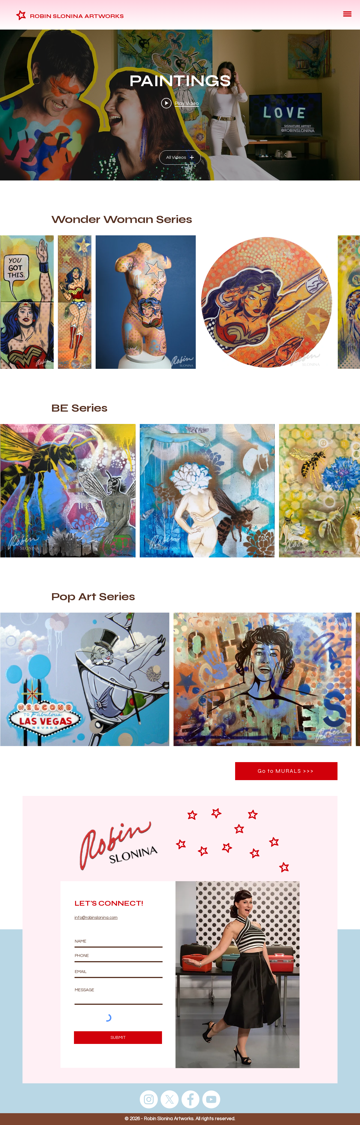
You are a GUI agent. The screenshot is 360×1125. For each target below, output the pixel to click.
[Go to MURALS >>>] (286, 771)
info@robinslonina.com (96, 918)
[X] (170, 1099)
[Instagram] (149, 1099)
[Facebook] (190, 1099)
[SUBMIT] (118, 1037)
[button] (347, 14)
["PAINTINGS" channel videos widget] (180, 105)
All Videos (180, 157)
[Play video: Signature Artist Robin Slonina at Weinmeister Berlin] (180, 103)
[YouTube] (211, 1099)
